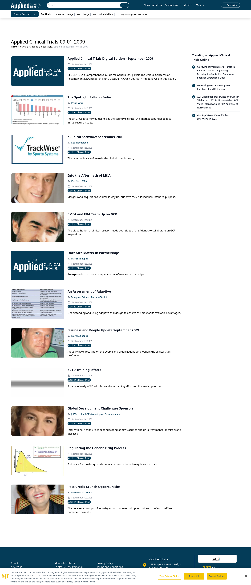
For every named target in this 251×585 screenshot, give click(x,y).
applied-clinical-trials (41, 46)
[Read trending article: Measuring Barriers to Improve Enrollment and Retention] (216, 87)
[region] (125, 576)
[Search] (83, 5)
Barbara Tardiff (99, 297)
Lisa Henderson (79, 142)
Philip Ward (77, 102)
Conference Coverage (63, 14)
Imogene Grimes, (80, 297)
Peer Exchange (82, 14)
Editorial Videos (106, 14)
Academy (157, 5)
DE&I (94, 14)
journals (24, 46)
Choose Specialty (24, 14)
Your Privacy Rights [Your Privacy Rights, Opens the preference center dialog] (169, 576)
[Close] (245, 575)
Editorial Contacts (64, 563)
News (147, 5)
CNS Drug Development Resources (131, 14)
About (14, 563)
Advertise (16, 567)
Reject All (194, 576)
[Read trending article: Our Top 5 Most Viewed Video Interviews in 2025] (216, 117)
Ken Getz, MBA (79, 181)
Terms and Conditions (110, 567)
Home (14, 46)
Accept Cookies (217, 576)
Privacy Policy (105, 563)
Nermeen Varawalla (81, 492)
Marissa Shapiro (79, 258)
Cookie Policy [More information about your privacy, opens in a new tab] (88, 581)
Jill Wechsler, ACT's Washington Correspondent (96, 414)
